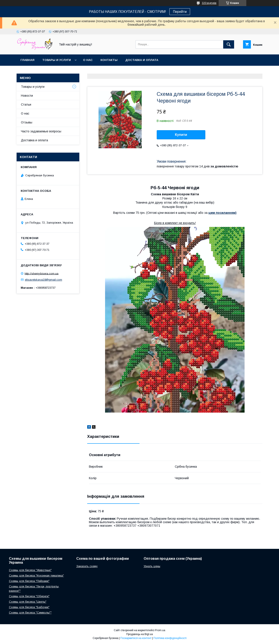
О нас (88, 60)
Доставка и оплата (141, 60)
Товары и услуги (56, 60)
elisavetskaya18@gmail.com (43, 279)
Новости (27, 95)
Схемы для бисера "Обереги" (29, 596)
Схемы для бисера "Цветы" (27, 601)
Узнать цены (152, 566)
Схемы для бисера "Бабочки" (29, 607)
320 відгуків (209, 3)
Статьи (26, 104)
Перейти (180, 11)
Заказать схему (87, 566)
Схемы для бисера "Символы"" (30, 612)
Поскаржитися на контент (135, 638)
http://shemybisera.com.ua (41, 273)
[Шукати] (228, 44)
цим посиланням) (222, 212)
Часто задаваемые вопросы (41, 131)
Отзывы (26, 122)
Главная (27, 60)
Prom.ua (160, 630)
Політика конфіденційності (170, 638)
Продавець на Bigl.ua (139, 634)
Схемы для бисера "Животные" (30, 570)
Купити (181, 135)
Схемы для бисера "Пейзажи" (29, 581)
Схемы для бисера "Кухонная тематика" (36, 575)
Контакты (108, 60)
